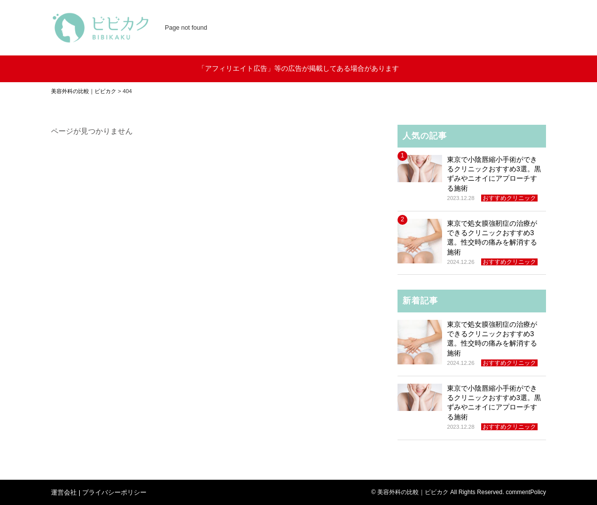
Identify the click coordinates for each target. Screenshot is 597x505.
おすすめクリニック (509, 198)
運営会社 (64, 492)
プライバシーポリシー (114, 492)
